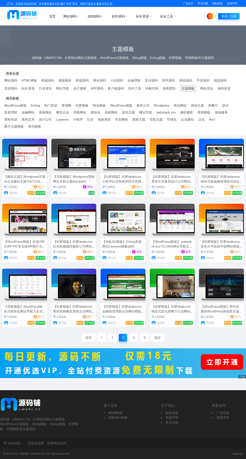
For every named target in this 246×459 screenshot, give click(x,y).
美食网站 (45, 112)
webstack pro (166, 112)
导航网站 (79, 112)
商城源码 (47, 80)
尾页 (157, 338)
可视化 (172, 119)
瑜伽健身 (221, 112)
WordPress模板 (15, 105)
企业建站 (187, 119)
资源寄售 (222, 418)
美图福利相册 (118, 418)
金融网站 (28, 112)
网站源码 (71, 16)
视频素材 (64, 80)
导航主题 (156, 119)
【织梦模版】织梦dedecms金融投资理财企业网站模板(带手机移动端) (122, 311)
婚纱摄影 (186, 112)
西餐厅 (213, 105)
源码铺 (13, 192)
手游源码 (203, 80)
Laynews (62, 119)
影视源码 (82, 80)
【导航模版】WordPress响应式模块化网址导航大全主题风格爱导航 (23, 311)
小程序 (78, 119)
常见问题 (203, 3)
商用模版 (203, 112)
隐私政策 (217, 3)
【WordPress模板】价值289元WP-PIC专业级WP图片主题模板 (24, 246)
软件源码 (120, 16)
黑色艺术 (28, 119)
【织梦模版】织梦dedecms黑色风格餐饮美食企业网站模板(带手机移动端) (72, 311)
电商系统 (104, 119)
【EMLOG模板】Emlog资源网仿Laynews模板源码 (122, 244)
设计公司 (45, 119)
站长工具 (168, 16)
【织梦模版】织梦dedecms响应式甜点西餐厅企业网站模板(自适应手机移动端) (171, 311)
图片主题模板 (14, 126)
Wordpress (161, 105)
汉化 (201, 119)
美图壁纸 (169, 88)
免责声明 (232, 3)
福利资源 (224, 88)
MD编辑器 (115, 413)
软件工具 (134, 88)
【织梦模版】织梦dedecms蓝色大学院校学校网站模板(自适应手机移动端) (220, 246)
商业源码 (99, 80)
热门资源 (50, 105)
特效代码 (151, 88)
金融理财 (134, 80)
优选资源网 (36, 443)
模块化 (95, 112)
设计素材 (79, 88)
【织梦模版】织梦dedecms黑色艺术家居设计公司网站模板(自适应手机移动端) (171, 181)
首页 (52, 16)
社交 (90, 119)
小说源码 (116, 80)
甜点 (225, 105)
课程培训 (10, 119)
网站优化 (206, 88)
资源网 (66, 105)
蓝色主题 (128, 112)
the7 (212, 119)
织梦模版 (82, 105)
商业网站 (180, 105)
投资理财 (10, 112)
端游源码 (220, 80)
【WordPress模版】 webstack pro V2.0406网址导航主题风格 (171, 246)
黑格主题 (138, 119)
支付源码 (151, 80)
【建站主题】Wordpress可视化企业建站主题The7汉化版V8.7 (24, 181)
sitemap (238, 453)
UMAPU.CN (38, 453)
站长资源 (144, 16)
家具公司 (143, 105)
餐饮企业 (62, 112)
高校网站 (111, 112)
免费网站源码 (56, 443)
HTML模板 (29, 80)
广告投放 (222, 413)
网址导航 (62, 88)
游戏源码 (96, 16)
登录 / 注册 (228, 16)
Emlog (35, 105)
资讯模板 (34, 126)
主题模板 (187, 88)
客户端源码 (116, 88)
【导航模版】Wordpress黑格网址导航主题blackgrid (74, 179)
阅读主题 (197, 105)
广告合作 (188, 3)
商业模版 (99, 105)
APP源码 (97, 88)
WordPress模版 (121, 105)
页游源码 (10, 88)
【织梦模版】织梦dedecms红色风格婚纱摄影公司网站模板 (72, 246)
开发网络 (121, 119)
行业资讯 (45, 88)
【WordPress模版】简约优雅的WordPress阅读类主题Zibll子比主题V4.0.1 (221, 311)
